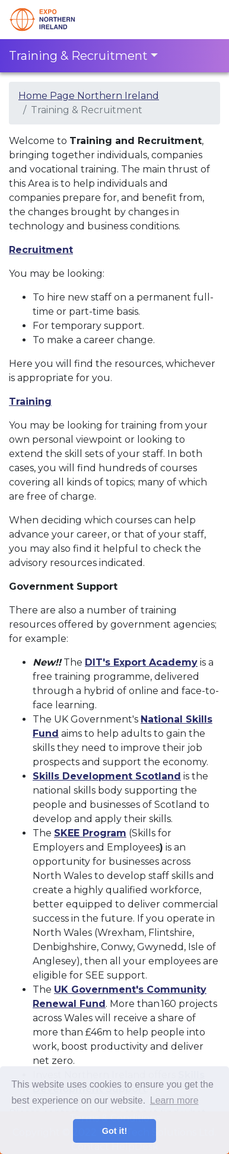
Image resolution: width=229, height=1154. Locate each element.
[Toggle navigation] (203, 19)
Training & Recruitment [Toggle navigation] (78, 56)
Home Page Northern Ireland (88, 95)
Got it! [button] (114, 1131)
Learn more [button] (174, 1100)
